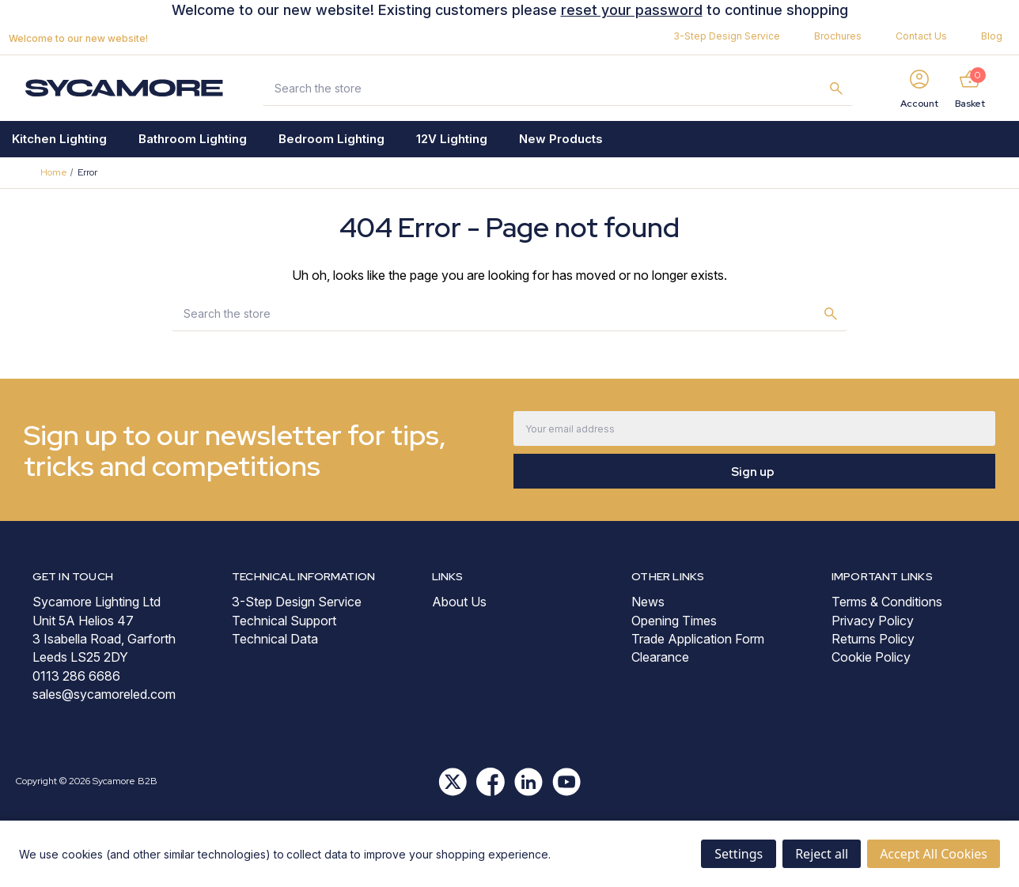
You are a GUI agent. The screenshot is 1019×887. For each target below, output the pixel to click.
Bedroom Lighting (331, 138)
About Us (459, 602)
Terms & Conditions (886, 602)
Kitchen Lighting (59, 138)
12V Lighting (451, 138)
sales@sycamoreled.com (104, 694)
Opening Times (674, 620)
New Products (561, 138)
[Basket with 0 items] (970, 88)
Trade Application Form (697, 639)
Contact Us (921, 36)
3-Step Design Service (726, 36)
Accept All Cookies (933, 853)
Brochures (838, 36)
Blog (991, 36)
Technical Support (284, 620)
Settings (738, 853)
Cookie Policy (871, 657)
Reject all (821, 853)
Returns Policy (873, 639)
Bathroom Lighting (192, 138)
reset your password (632, 10)
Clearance (660, 657)
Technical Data (275, 639)
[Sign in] (919, 88)
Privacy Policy (872, 620)
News (648, 602)
